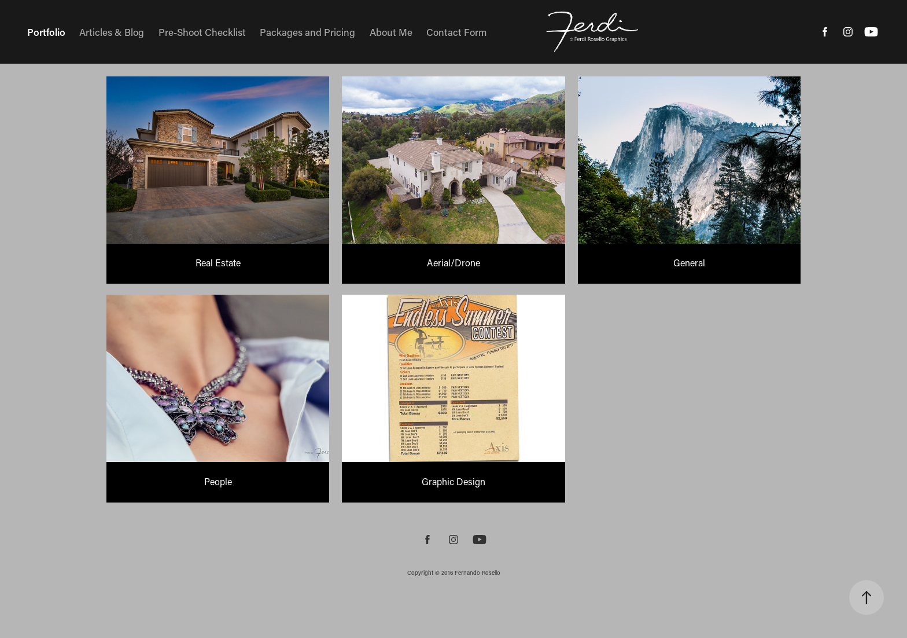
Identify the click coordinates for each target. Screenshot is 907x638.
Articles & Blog (111, 31)
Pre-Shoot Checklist (202, 31)
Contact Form (456, 31)
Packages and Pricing (307, 31)
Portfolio (46, 31)
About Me (391, 31)
